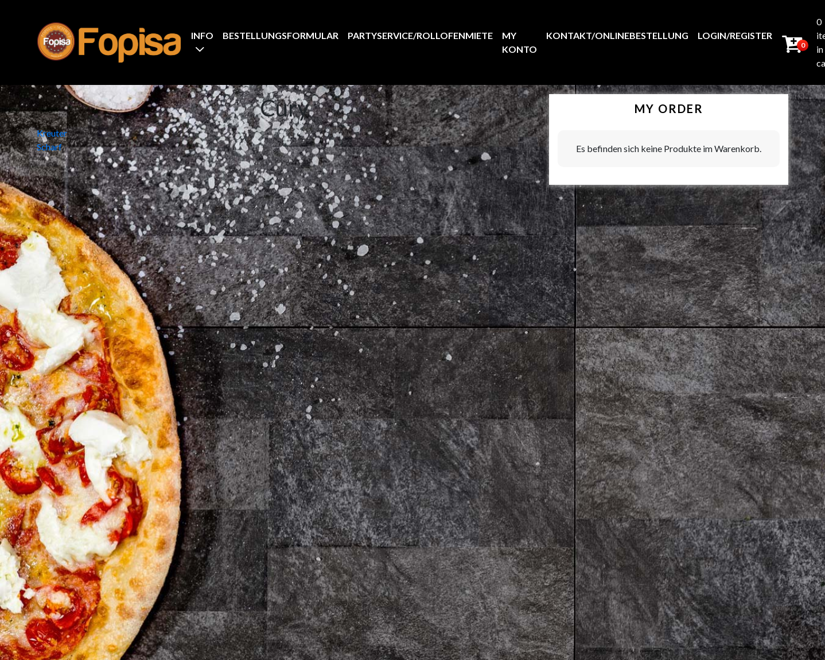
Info (202, 35)
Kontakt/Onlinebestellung (617, 35)
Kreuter (52, 132)
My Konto (519, 42)
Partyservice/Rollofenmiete (420, 35)
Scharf (49, 146)
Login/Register (735, 35)
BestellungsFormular (280, 35)
